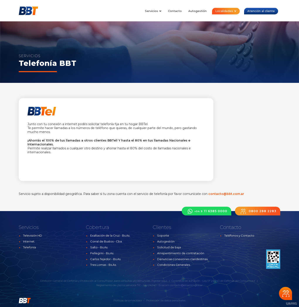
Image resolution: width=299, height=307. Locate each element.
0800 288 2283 (257, 211)
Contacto (175, 11)
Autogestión (197, 11)
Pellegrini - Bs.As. (102, 253)
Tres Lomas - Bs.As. (103, 264)
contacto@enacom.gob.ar (186, 285)
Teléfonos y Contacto (239, 235)
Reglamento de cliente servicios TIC (118, 285)
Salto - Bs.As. (99, 247)
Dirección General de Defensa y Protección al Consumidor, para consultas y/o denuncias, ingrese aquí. (103, 280)
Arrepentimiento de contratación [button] (180, 253)
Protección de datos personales (165, 300)
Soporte (163, 235)
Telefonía (29, 247)
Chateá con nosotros (285, 293)
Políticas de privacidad (128, 300)
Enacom (164, 285)
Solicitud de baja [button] (169, 247)
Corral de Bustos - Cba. (106, 241)
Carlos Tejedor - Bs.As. (105, 259)
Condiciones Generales (173, 264)
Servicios (153, 11)
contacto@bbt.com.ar (226, 194)
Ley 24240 (149, 285)
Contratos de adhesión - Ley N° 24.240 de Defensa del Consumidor (213, 280)
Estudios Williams (291, 303)
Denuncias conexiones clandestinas (182, 259)
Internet (28, 241)
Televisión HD (32, 235)
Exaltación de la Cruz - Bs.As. (110, 235)
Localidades (225, 11)
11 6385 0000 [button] (206, 211)
